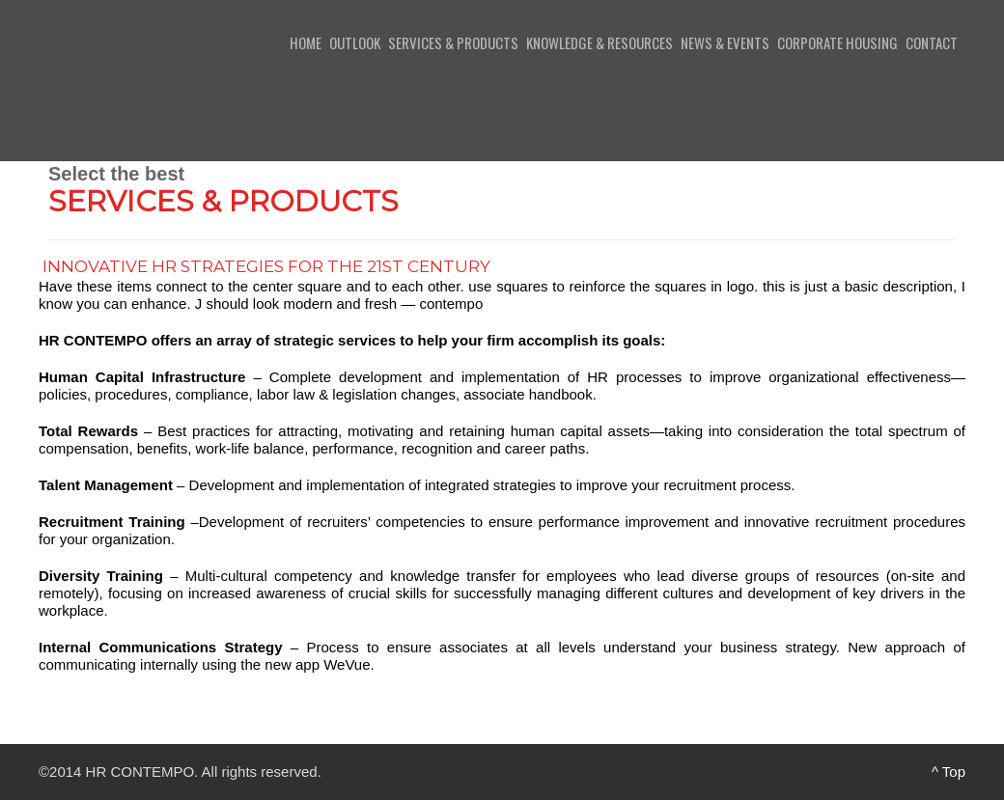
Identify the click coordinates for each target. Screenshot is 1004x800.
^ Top (948, 771)
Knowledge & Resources (599, 42)
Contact (932, 42)
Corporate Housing (837, 42)
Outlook (354, 42)
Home (305, 42)
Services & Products (453, 42)
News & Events (725, 42)
